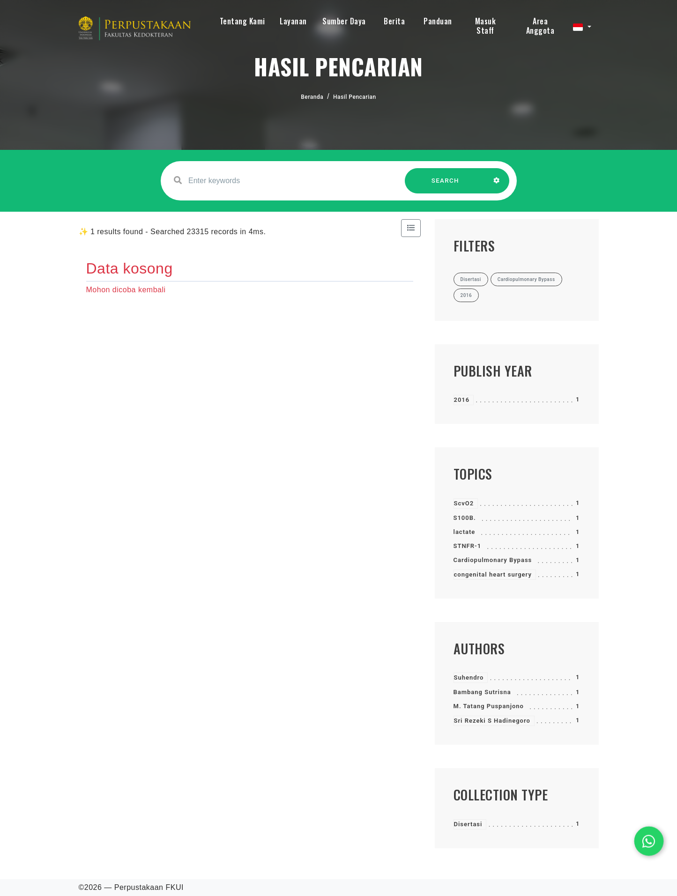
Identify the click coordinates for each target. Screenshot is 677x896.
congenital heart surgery (493, 574)
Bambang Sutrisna (482, 692)
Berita (394, 21)
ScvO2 (464, 503)
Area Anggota (540, 25)
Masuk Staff (485, 25)
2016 (462, 399)
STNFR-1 (468, 545)
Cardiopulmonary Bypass (493, 559)
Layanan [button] (293, 21)
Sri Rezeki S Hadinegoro (492, 720)
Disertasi (468, 824)
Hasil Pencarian (354, 97)
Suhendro (469, 677)
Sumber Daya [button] (344, 21)
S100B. (465, 517)
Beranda (312, 97)
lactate (465, 531)
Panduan (438, 21)
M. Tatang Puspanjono (489, 706)
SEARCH (445, 185)
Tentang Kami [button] (242, 21)
